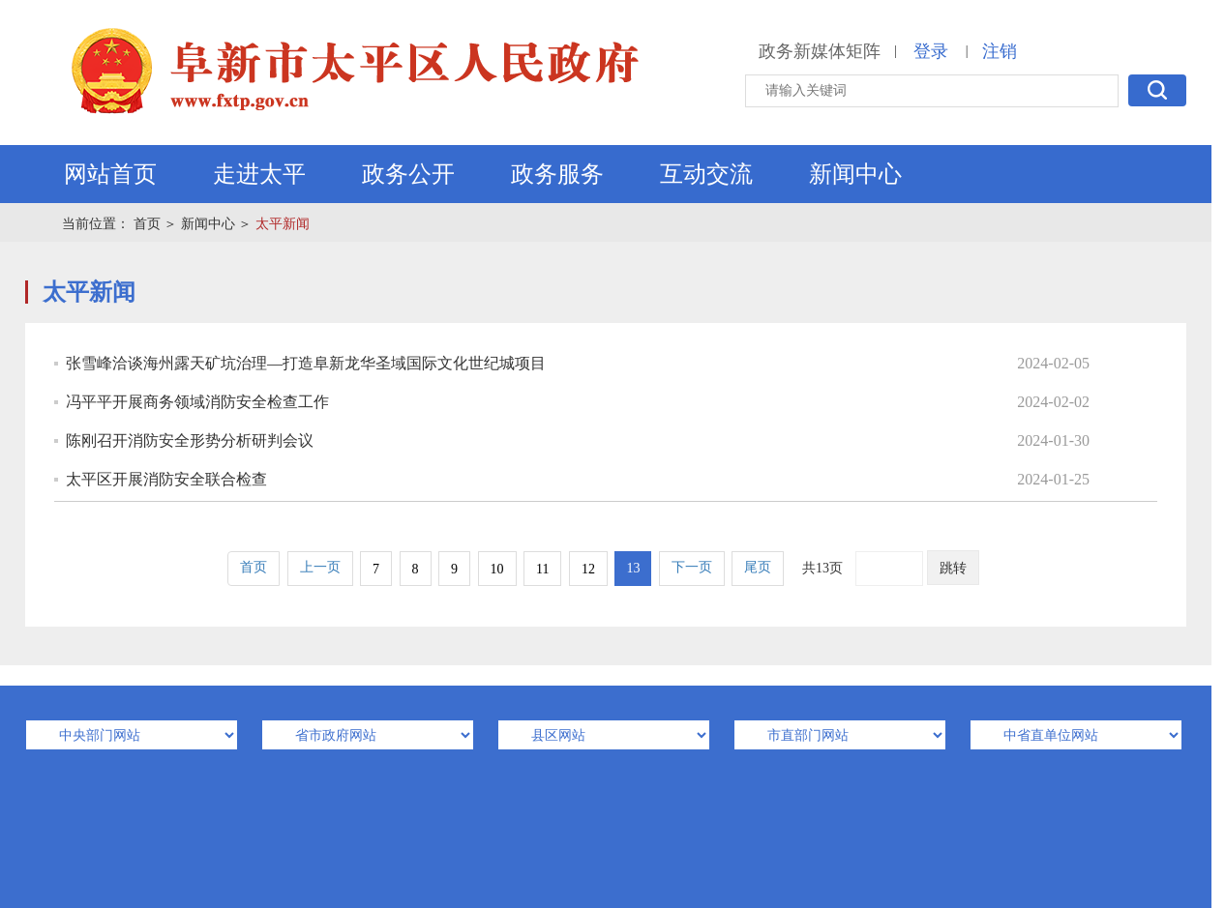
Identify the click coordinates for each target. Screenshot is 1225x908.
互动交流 (706, 174)
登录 (930, 51)
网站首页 (110, 174)
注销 (999, 51)
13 (633, 568)
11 (542, 569)
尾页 (757, 567)
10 (497, 569)
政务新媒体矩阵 (820, 51)
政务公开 (408, 174)
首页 (147, 224)
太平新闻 (282, 224)
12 (588, 569)
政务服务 (557, 174)
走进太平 (259, 174)
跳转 (953, 568)
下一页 (692, 567)
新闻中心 (855, 174)
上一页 (320, 567)
